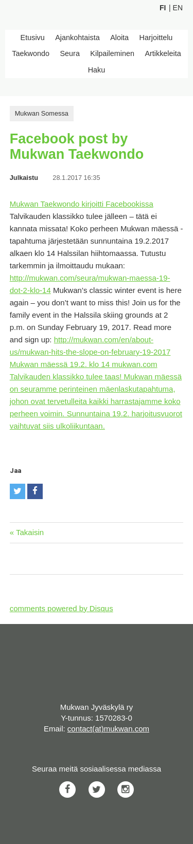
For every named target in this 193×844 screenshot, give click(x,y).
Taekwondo (30, 53)
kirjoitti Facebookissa (117, 203)
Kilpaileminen (112, 53)
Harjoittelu (156, 37)
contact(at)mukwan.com (108, 728)
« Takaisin (27, 532)
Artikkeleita (163, 53)
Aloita (119, 37)
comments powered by (61, 608)
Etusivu (33, 37)
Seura (69, 53)
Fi (163, 7)
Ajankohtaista (77, 37)
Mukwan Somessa (41, 113)
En (178, 7)
